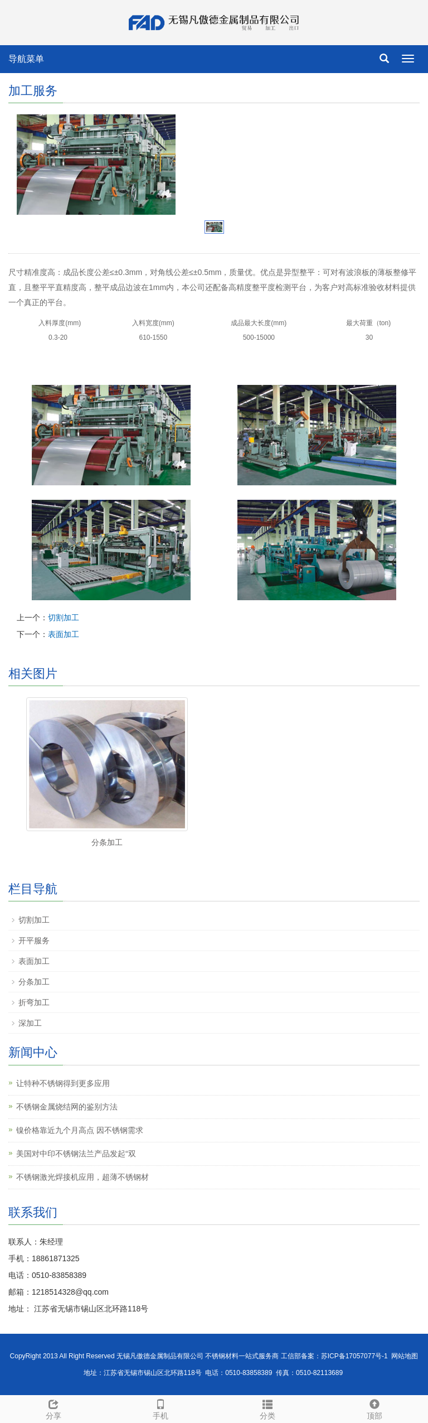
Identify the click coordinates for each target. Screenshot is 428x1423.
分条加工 (107, 842)
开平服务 (34, 940)
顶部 (374, 1408)
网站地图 (404, 1356)
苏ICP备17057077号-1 (354, 1356)
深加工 (30, 1023)
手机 (160, 1408)
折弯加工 (34, 1002)
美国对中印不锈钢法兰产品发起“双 (76, 1153)
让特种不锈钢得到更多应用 (63, 1083)
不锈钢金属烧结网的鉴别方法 (67, 1106)
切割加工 (63, 617)
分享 (53, 1408)
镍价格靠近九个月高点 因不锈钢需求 (79, 1130)
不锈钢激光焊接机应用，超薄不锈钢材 (82, 1177)
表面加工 (63, 634)
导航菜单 (26, 59)
